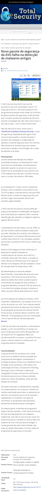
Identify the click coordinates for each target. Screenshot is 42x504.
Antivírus (4, 68)
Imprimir (36, 75)
